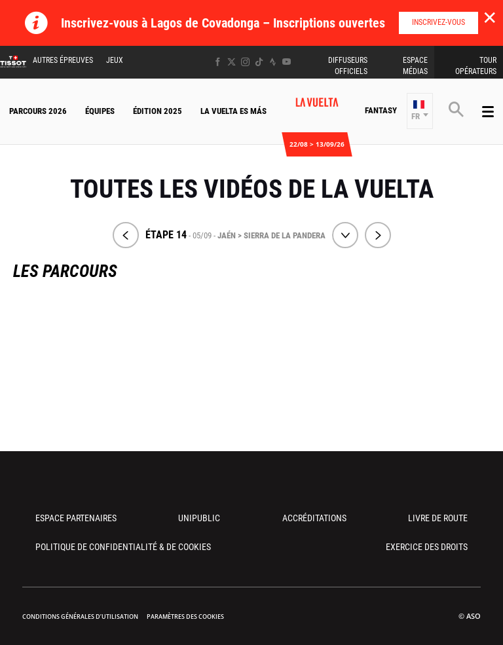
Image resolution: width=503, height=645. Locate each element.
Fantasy (381, 110)
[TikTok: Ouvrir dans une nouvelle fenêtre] (259, 62)
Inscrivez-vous (438, 22)
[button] (420, 111)
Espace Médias (415, 66)
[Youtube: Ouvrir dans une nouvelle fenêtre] (286, 62)
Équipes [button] (100, 111)
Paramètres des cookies (185, 616)
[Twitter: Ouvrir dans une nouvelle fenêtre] (231, 62)
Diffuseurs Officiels (347, 66)
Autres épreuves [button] (63, 60)
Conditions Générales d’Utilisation (80, 616)
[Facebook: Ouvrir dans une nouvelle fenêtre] (218, 62)
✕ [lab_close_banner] (489, 17)
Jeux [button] (114, 60)
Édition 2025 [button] (157, 111)
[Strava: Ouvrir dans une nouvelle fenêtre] (273, 62)
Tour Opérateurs (475, 66)
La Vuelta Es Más (233, 111)
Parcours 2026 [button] (38, 111)
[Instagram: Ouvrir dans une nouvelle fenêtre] (245, 62)
